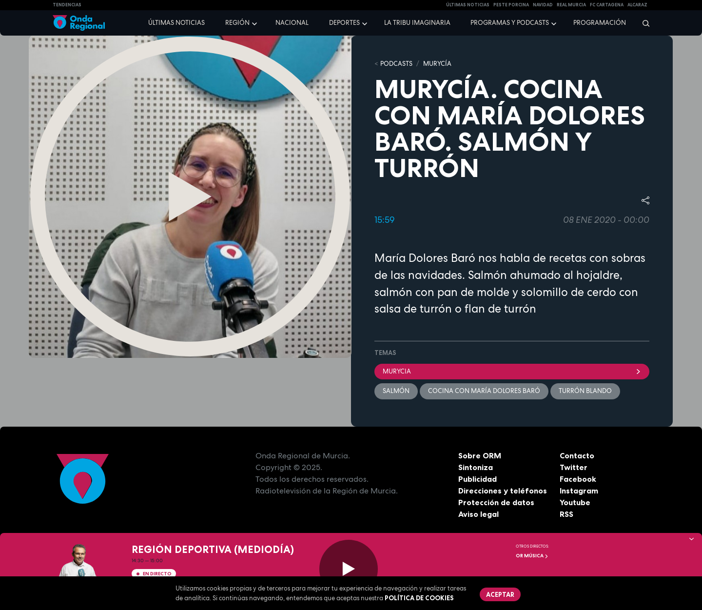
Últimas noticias (176, 23)
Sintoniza (475, 467)
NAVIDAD (543, 5)
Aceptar (500, 594)
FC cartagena (607, 5)
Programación (599, 23)
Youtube (575, 502)
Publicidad (477, 479)
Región (237, 23)
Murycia (512, 371)
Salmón (396, 391)
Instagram (579, 490)
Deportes (344, 23)
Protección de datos (496, 502)
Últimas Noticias (467, 5)
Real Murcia (571, 5)
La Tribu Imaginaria (417, 23)
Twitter (573, 467)
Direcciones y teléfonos (502, 490)
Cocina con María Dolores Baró (484, 391)
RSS (566, 514)
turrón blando (585, 391)
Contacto (577, 455)
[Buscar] (642, 23)
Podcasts (396, 63)
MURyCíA (437, 63)
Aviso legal (478, 514)
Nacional (292, 23)
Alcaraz (637, 5)
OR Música (532, 555)
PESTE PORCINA (511, 5)
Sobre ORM (479, 455)
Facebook (578, 479)
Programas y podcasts (509, 23)
